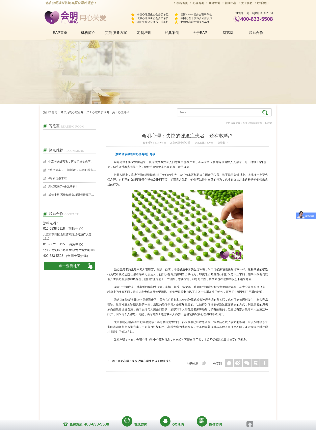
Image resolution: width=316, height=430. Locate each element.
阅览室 (227, 33)
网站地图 (182, 395)
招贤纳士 (150, 395)
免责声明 (199, 395)
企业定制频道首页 (252, 123)
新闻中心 (230, 3)
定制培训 (144, 33)
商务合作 (133, 395)
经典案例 (172, 33)
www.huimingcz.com (155, 405)
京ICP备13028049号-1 (173, 401)
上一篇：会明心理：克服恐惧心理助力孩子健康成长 (138, 361)
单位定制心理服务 (72, 112)
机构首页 (182, 3)
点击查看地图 (69, 266)
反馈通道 (166, 395)
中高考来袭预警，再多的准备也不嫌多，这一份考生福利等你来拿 (72, 161)
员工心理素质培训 (97, 112)
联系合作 (256, 33)
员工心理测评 (120, 112)
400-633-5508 (256, 19)
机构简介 (88, 33)
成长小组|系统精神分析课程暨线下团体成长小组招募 (72, 194)
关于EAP (200, 33)
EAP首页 (60, 33)
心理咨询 (198, 3)
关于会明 (246, 3)
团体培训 (214, 3)
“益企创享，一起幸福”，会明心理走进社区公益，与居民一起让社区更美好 (72, 170)
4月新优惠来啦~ (58, 178)
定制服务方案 (116, 33)
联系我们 (262, 3)
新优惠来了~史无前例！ (63, 186)
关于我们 (117, 395)
